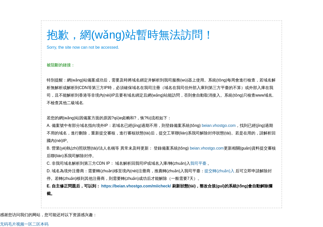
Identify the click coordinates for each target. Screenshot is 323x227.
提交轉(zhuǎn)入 (219, 171)
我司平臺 (198, 163)
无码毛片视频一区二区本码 (24, 224)
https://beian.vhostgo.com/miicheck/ (136, 186)
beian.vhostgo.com (218, 125)
